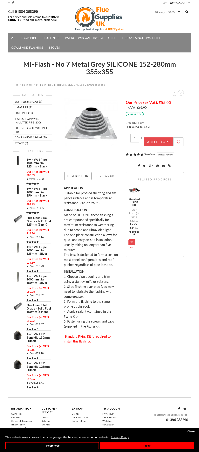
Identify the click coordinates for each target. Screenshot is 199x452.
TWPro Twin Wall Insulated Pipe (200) (28, 120)
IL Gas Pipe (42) (24, 107)
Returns (46, 421)
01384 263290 (26, 11)
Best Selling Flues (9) (28, 101)
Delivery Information (21, 421)
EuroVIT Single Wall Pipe (141, 38)
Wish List (107, 421)
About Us (15, 417)
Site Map (46, 424)
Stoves (54, 47)
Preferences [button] (52, 445)
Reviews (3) (105, 176)
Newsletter (108, 424)
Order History (109, 417)
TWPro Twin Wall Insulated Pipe (90, 38)
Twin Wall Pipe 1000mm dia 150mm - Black (36, 192)
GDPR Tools (17, 413)
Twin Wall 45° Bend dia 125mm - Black (38, 366)
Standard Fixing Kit (134, 202)
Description (77, 176)
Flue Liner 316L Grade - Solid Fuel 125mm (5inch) (38, 221)
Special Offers (79, 421)
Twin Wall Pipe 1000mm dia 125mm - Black (36, 163)
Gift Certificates (80, 417)
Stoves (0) (21, 143)
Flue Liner (50, 38)
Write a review (165, 154)
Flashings (27, 84)
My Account (108, 413)
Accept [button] (147, 445)
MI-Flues (139, 122)
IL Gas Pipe (29, 38)
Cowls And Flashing (27, 47)
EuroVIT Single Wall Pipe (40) (31, 130)
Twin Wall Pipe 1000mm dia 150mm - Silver (36, 279)
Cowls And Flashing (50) (31, 137)
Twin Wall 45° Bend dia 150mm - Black (38, 337)
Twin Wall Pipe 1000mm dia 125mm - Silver (36, 250)
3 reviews (149, 154)
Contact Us (47, 417)
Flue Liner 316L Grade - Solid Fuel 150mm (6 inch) (38, 308)
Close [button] (191, 431)
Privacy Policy (18, 424)
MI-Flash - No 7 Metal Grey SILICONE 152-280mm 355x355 (70, 84)
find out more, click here (40, 20)
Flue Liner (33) (24, 113)
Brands (75, 413)
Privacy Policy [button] (120, 437)
